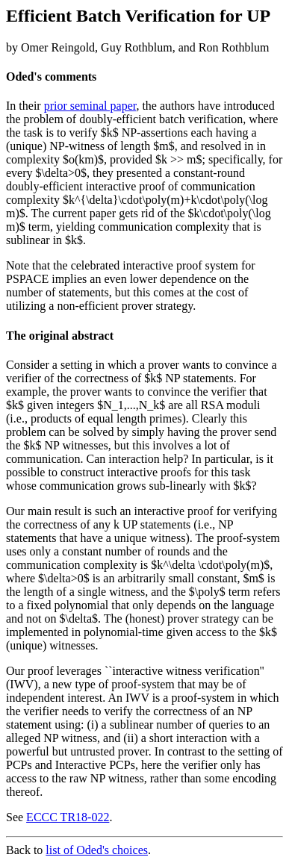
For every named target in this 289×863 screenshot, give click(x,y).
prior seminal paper (90, 105)
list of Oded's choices (97, 850)
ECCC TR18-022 (67, 817)
